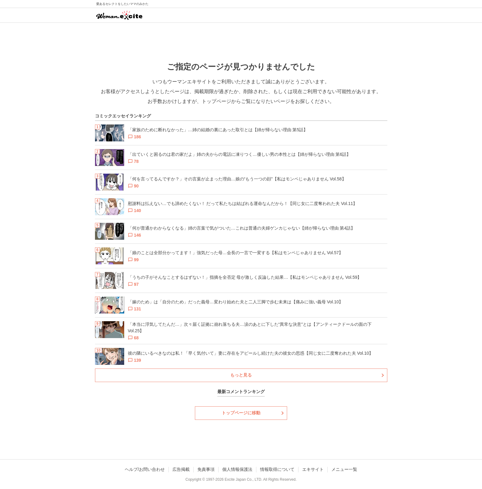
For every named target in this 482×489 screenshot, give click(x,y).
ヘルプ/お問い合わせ (145, 469)
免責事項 (206, 469)
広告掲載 (181, 469)
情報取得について (277, 469)
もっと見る (241, 375)
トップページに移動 (241, 412)
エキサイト (313, 469)
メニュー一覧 (344, 469)
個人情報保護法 (237, 469)
